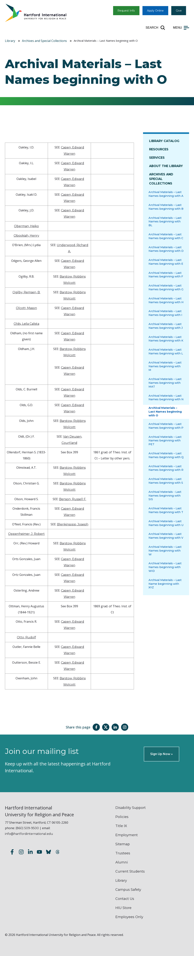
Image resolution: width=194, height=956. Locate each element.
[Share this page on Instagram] (124, 727)
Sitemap (122, 844)
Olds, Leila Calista (26, 324)
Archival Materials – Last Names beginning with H (166, 300)
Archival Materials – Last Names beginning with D (166, 249)
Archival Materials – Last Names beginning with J (166, 326)
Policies (121, 817)
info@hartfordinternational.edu (29, 834)
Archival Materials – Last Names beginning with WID (165, 567)
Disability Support (130, 808)
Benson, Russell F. (72, 499)
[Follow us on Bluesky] (48, 852)
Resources (158, 149)
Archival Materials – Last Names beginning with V (166, 535)
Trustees (122, 853)
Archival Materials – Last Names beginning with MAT (165, 382)
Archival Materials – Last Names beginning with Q (166, 455)
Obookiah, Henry (26, 235)
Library (10, 41)
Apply (155, 10)
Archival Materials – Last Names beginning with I (165, 313)
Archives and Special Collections (44, 41)
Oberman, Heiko (26, 226)
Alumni (121, 862)
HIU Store (123, 908)
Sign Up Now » (161, 754)
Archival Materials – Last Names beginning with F (166, 274)
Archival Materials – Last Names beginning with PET (165, 440)
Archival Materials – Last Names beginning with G (166, 287)
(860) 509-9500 (27, 828)
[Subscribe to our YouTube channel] (39, 852)
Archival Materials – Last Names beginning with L (166, 351)
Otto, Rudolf (26, 637)
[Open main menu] (181, 27)
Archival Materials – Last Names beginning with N (166, 397)
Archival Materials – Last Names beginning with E (166, 261)
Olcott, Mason (26, 308)
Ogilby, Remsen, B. (26, 292)
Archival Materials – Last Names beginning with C (166, 236)
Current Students (130, 871)
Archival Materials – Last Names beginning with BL (165, 221)
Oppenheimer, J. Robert (26, 534)
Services (157, 157)
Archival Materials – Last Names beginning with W (165, 550)
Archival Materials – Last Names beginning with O (165, 411)
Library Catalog (164, 141)
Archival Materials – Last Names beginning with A (166, 194)
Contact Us (124, 899)
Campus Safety (128, 890)
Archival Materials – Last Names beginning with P (166, 425)
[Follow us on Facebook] (12, 852)
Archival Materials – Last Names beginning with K (166, 338)
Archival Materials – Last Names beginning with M (165, 366)
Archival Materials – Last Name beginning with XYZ (165, 583)
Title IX (121, 826)
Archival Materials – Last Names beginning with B (166, 206)
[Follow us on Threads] (57, 852)
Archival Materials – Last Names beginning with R (166, 468)
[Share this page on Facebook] (96, 727)
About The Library (166, 166)
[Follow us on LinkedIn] (30, 852)
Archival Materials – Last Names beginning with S (166, 480)
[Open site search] (156, 27)
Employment (126, 835)
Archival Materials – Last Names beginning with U (166, 523)
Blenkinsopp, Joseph (72, 524)
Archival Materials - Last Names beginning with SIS (165, 495)
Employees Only (129, 917)
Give (179, 10)
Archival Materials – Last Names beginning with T (166, 510)
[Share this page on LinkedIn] (115, 727)
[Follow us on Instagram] (21, 852)
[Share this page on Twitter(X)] (105, 727)
